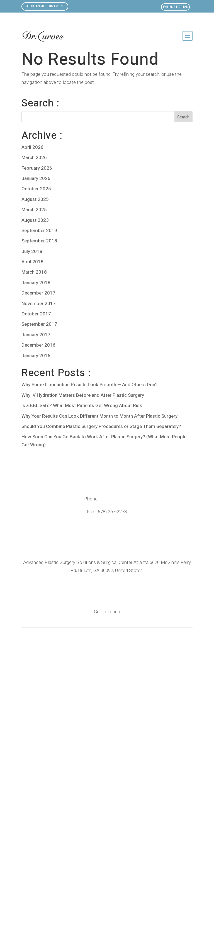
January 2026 (35, 178)
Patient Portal (175, 6)
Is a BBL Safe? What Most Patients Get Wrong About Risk (81, 405)
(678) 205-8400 (114, 498)
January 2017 (35, 334)
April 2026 (32, 147)
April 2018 (32, 261)
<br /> (107, 771)
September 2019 (39, 230)
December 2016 (38, 345)
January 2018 (35, 282)
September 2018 (39, 240)
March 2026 (34, 157)
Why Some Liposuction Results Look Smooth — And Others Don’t (89, 384)
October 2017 (36, 313)
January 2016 (35, 355)
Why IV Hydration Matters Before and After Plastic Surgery (82, 395)
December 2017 (38, 293)
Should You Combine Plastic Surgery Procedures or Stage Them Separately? (101, 426)
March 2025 (34, 209)
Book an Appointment (45, 6)
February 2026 (36, 168)
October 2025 (36, 188)
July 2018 (31, 251)
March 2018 (34, 272)
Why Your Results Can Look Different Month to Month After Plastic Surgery (99, 416)
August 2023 (35, 220)
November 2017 (38, 303)
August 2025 (35, 199)
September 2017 (39, 324)
